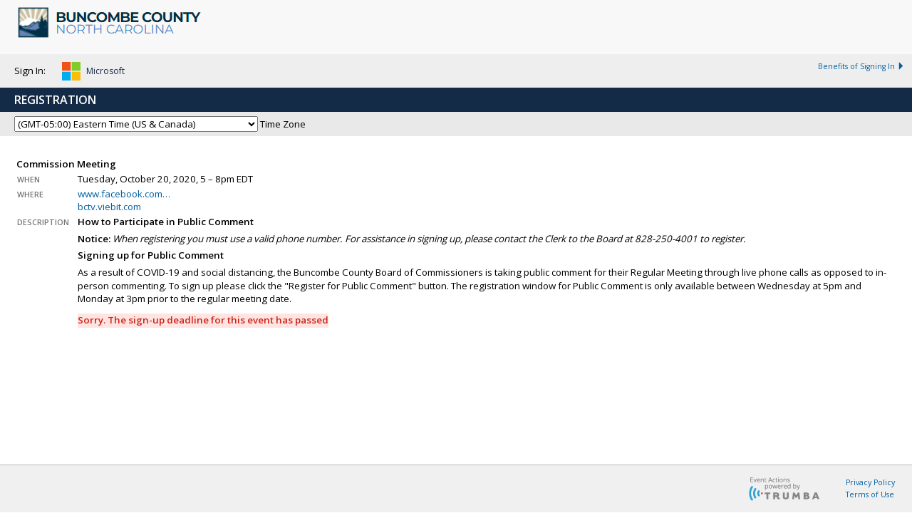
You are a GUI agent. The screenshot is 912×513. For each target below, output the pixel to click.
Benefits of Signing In (861, 66)
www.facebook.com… (124, 193)
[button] (93, 73)
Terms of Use (870, 494)
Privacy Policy (870, 482)
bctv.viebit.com (109, 206)
